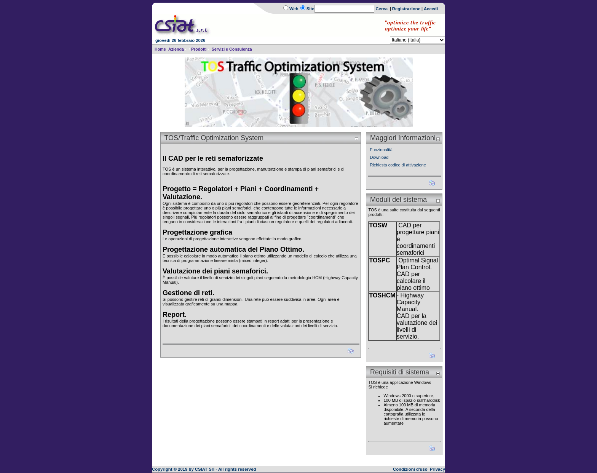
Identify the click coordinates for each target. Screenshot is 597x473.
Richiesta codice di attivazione (398, 165)
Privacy (437, 469)
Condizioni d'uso (410, 469)
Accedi (431, 8)
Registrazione (406, 8)
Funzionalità (381, 149)
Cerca (381, 8)
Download (379, 157)
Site (310, 8)
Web (293, 8)
